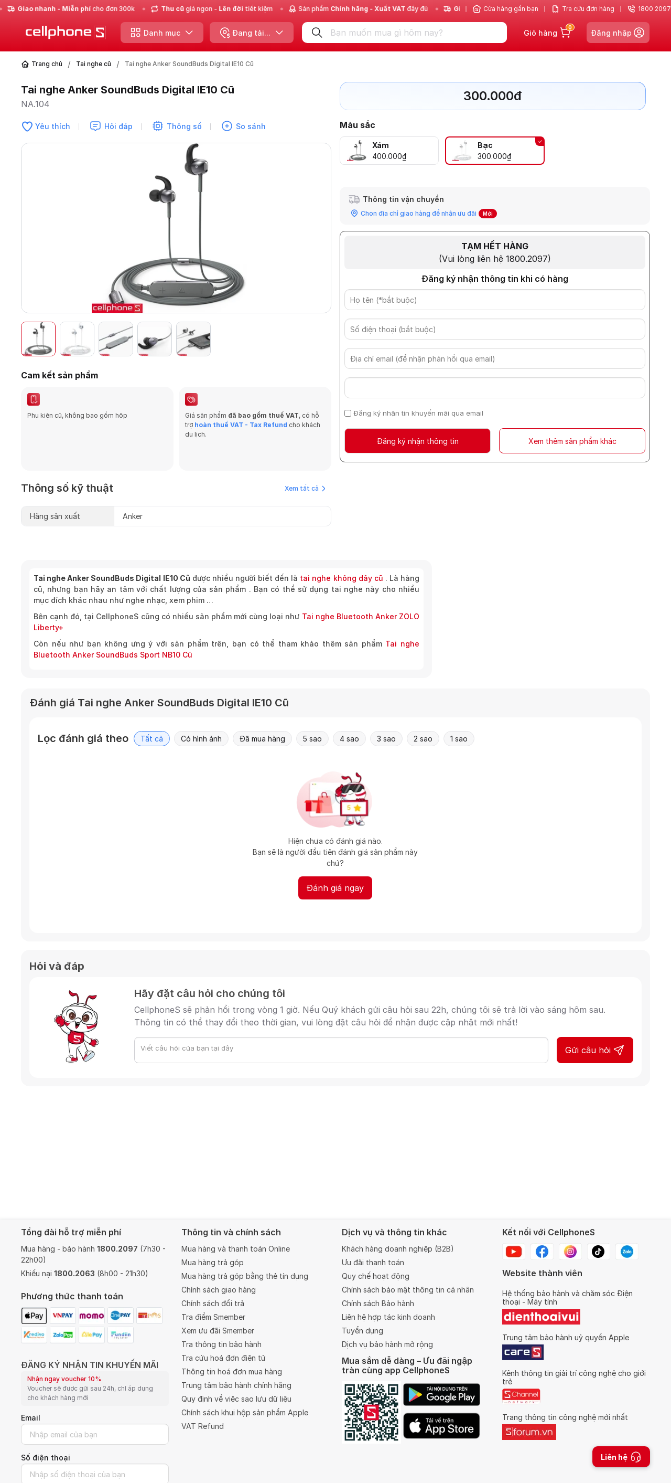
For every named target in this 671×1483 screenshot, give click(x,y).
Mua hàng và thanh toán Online (235, 1248)
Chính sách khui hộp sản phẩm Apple (244, 1412)
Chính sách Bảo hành (378, 1303)
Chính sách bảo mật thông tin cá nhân (408, 1289)
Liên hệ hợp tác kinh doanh (388, 1316)
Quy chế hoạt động (375, 1276)
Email (30, 1417)
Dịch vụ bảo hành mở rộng (387, 1344)
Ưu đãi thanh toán (373, 1262)
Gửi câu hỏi (595, 1025)
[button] (317, 339)
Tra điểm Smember (213, 1316)
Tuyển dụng (362, 1330)
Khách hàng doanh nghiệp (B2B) (398, 1248)
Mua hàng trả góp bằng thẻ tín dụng (244, 1276)
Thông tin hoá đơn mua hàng (231, 1371)
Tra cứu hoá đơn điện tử (223, 1357)
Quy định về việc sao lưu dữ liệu (236, 1398)
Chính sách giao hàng (218, 1289)
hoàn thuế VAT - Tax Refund (240, 425)
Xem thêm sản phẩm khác (572, 441)
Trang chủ (46, 64)
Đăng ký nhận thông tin (418, 441)
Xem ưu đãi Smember (217, 1330)
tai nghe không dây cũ (341, 552)
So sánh (251, 126)
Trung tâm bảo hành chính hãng (236, 1385)
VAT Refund (202, 1426)
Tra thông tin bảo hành (221, 1344)
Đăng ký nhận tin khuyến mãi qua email (418, 413)
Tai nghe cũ (93, 64)
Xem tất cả (305, 463)
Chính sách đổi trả (212, 1303)
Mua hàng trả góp (212, 1262)
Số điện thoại (45, 1457)
